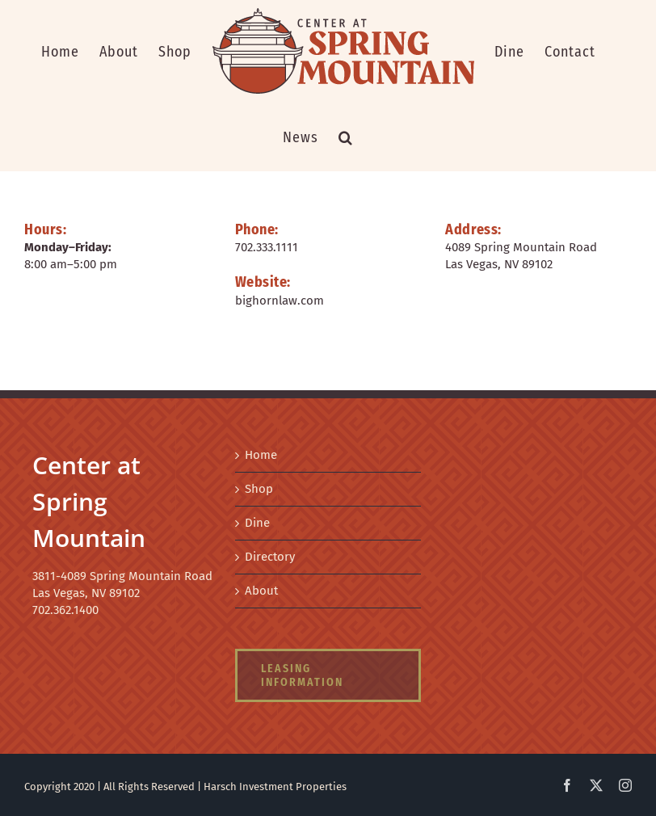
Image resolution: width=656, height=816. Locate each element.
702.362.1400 (65, 610)
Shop (259, 489)
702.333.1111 (266, 247)
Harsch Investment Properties (275, 786)
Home (261, 455)
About (261, 590)
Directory (270, 556)
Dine (257, 522)
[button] (346, 137)
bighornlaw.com (279, 300)
